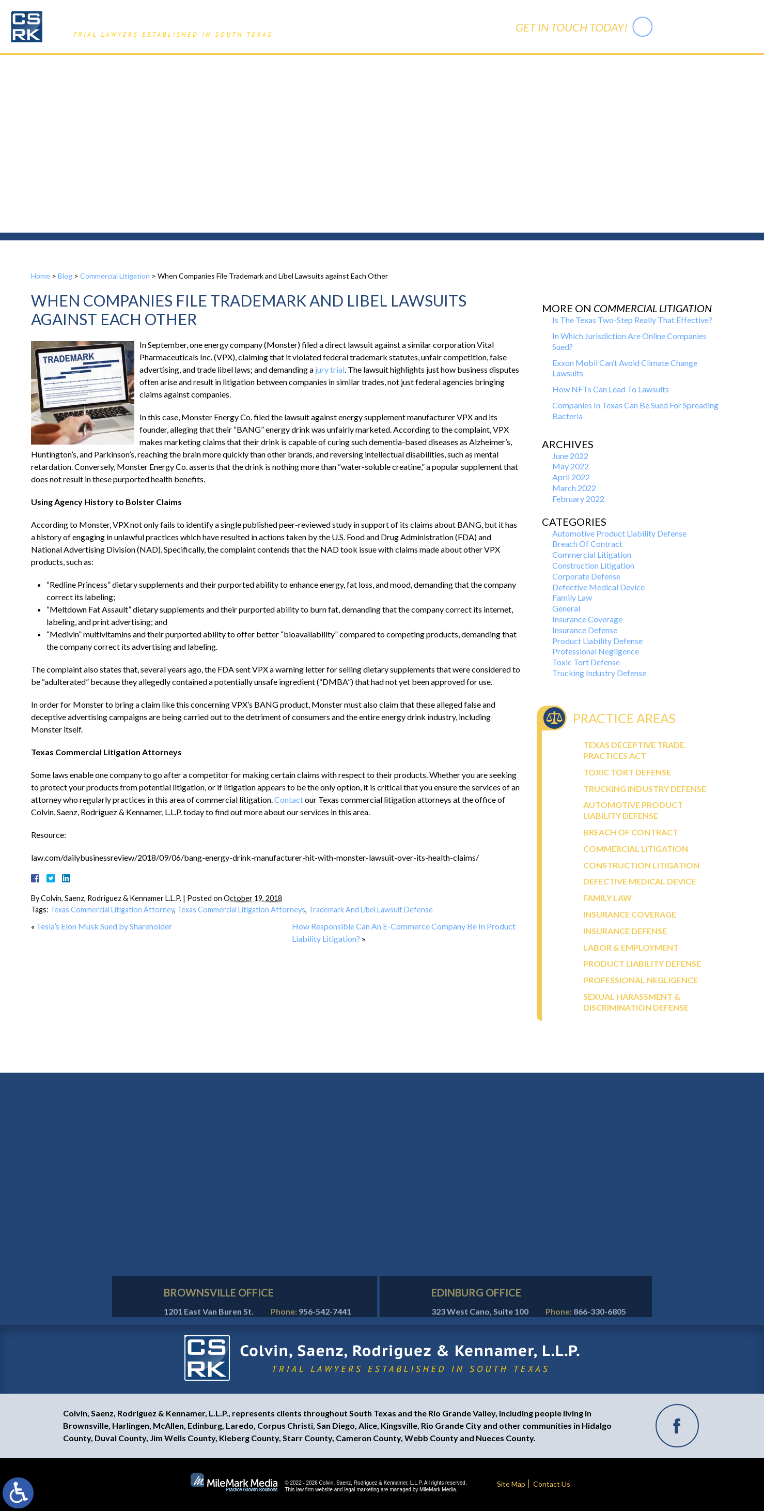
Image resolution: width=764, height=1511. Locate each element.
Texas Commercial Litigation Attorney (112, 909)
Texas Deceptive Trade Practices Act (633, 750)
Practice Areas (366, 66)
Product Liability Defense (597, 641)
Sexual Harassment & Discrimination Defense (636, 1001)
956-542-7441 (705, 26)
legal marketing (361, 1489)
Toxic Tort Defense (586, 662)
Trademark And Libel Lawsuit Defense (370, 909)
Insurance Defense (584, 630)
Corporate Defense (586, 576)
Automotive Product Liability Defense (619, 533)
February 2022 (578, 498)
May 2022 (570, 466)
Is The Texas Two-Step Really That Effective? (632, 320)
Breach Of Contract (587, 543)
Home (266, 66)
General (566, 608)
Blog (65, 275)
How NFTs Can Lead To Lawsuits (610, 389)
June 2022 (570, 456)
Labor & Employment (631, 947)
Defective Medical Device (598, 587)
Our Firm (308, 66)
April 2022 (571, 477)
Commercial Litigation (115, 275)
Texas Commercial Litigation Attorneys (241, 909)
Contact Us (490, 66)
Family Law (572, 597)
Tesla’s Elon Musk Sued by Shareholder (104, 926)
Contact (288, 799)
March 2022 (574, 488)
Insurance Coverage (587, 619)
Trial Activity (431, 66)
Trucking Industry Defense (599, 673)
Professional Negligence (595, 651)
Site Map (511, 1483)
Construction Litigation (593, 565)
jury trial (330, 369)
